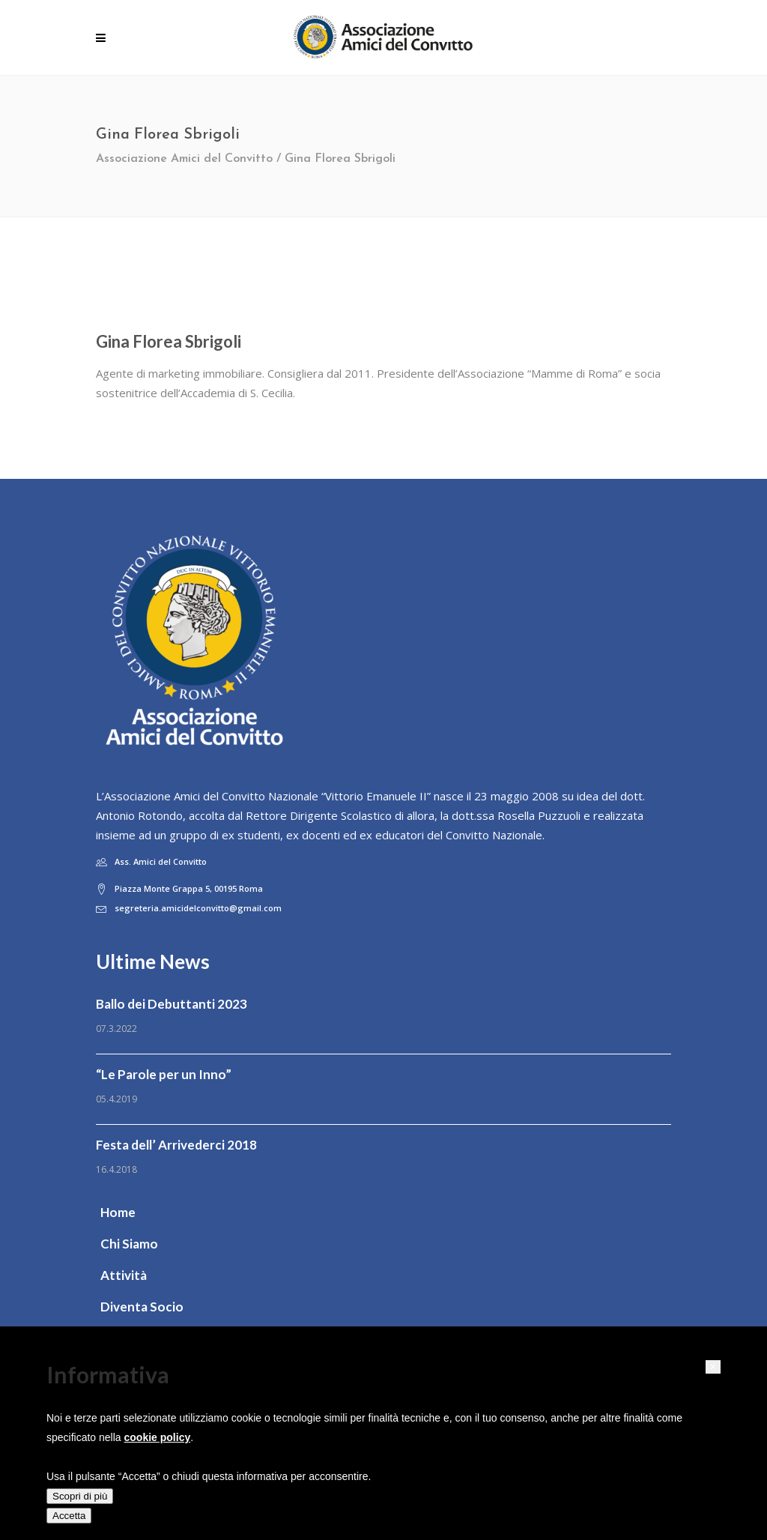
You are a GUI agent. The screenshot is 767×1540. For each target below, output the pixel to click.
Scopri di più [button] (79, 1496)
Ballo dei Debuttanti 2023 (171, 1004)
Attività (123, 1275)
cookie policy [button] (157, 1437)
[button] (713, 1367)
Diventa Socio (142, 1306)
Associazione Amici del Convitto (184, 159)
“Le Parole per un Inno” (163, 1074)
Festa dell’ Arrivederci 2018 (176, 1145)
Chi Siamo (129, 1243)
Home (118, 1212)
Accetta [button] (68, 1515)
